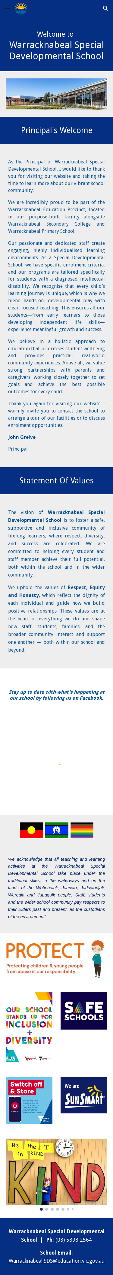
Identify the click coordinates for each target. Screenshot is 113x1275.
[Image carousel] (57, 1175)
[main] (57, 44)
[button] (7, 8)
